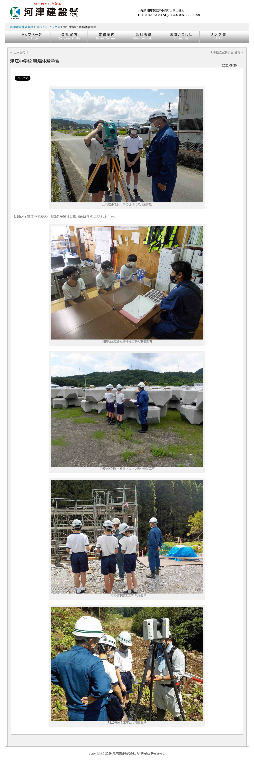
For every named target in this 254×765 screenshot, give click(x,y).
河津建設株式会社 (21, 27)
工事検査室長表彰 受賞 (227, 52)
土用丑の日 (19, 52)
